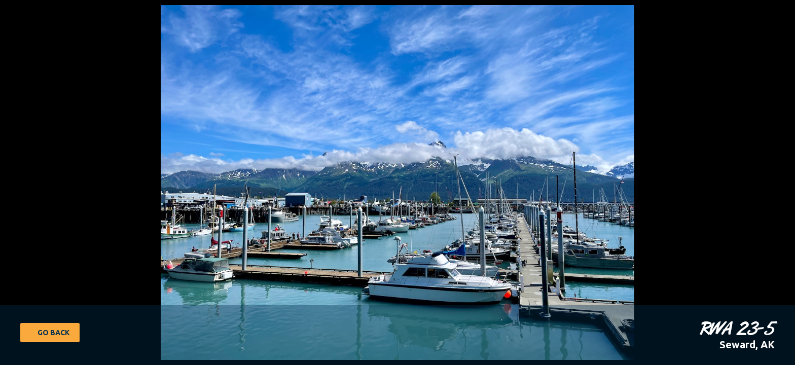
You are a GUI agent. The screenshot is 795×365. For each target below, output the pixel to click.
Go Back (53, 332)
